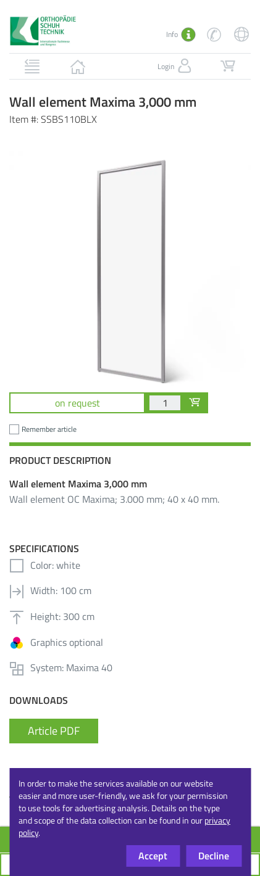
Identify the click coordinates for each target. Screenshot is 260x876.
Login (175, 66)
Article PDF (54, 730)
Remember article (49, 429)
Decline (213, 855)
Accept (152, 855)
